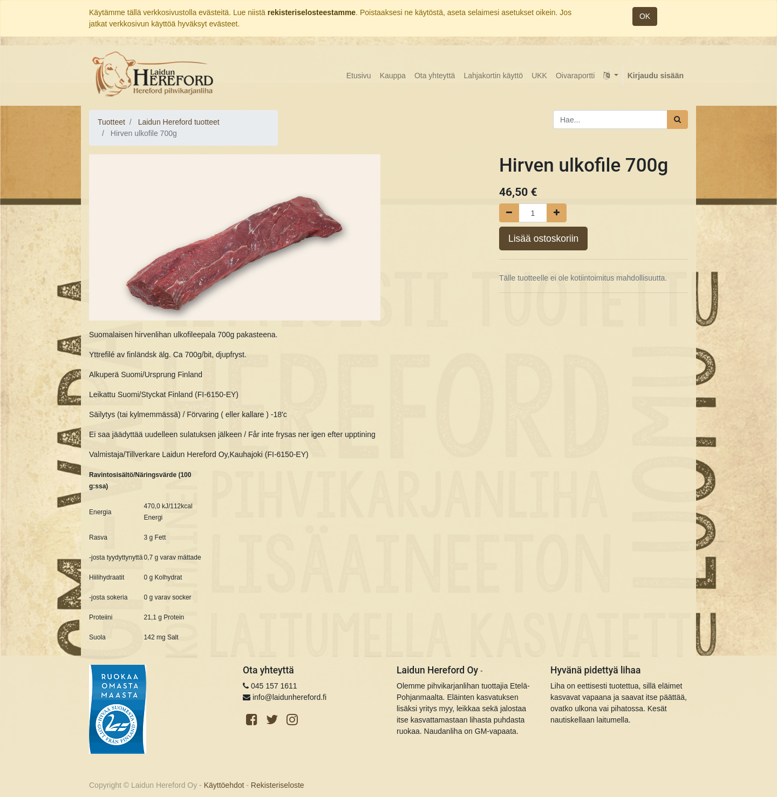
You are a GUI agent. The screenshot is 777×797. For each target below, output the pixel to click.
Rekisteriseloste (277, 785)
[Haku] (677, 119)
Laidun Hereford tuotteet (179, 122)
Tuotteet (111, 122)
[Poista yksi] (509, 212)
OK (644, 16)
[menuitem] (359, 76)
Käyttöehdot (224, 785)
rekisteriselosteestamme (312, 12)
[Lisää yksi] (557, 212)
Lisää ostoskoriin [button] (543, 238)
